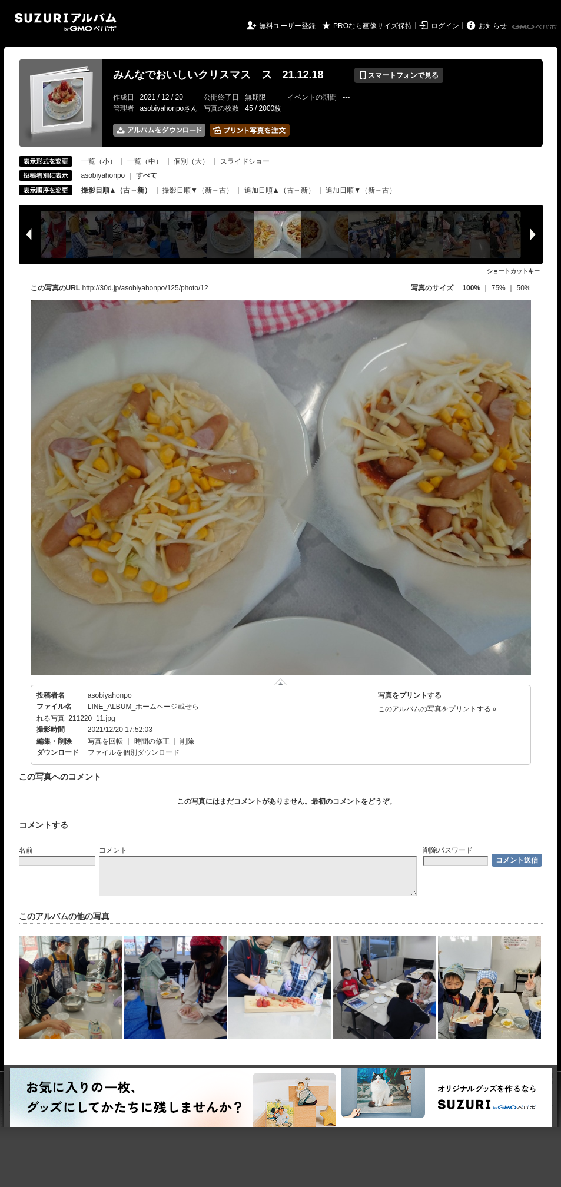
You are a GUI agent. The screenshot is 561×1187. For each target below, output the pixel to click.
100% (471, 288)
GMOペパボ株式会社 (535, 27)
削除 (187, 741)
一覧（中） (144, 161)
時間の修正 (152, 741)
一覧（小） (99, 161)
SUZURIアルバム (65, 22)
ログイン (445, 26)
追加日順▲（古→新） (279, 190)
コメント (113, 850)
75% (499, 288)
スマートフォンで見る (399, 75)
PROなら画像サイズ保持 (372, 26)
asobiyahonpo (103, 175)
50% (523, 288)
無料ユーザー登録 (287, 26)
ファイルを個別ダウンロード (134, 752)
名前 (26, 850)
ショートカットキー (513, 271)
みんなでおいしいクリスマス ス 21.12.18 (218, 75)
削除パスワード (448, 850)
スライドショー (245, 161)
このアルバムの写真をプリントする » (437, 709)
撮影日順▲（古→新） (116, 190)
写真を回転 (105, 741)
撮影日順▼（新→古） (197, 190)
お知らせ (493, 26)
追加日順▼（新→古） (361, 190)
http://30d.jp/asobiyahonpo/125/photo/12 (145, 288)
